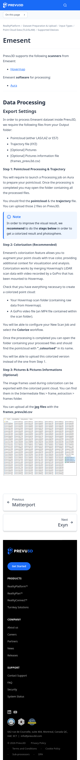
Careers (12, 634)
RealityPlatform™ (17, 586)
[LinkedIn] (9, 712)
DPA (40, 754)
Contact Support (17, 675)
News (10, 648)
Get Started (19, 566)
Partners (12, 641)
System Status (15, 696)
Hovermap (17, 69)
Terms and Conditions (24, 748)
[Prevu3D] (20, 551)
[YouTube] (15, 712)
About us (12, 627)
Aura (13, 85)
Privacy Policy (38, 743)
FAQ (9, 682)
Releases (12, 655)
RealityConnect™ (17, 600)
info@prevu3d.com (31, 736)
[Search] (65, 5)
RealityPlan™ (15, 593)
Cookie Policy (53, 748)
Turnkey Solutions (18, 607)
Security (12, 689)
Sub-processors (20, 754)
